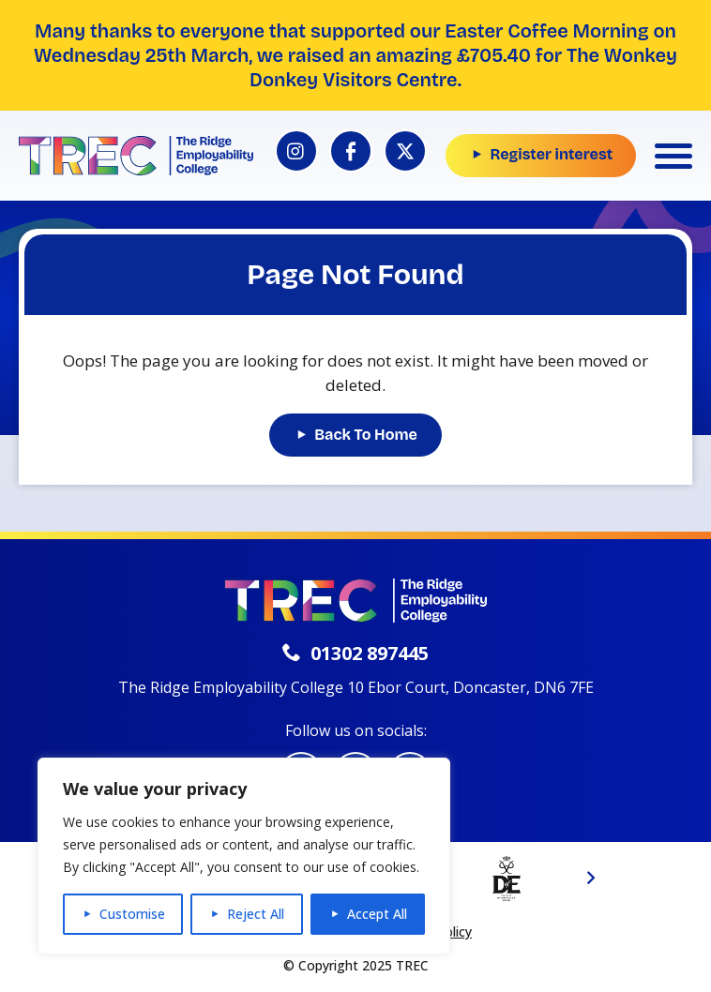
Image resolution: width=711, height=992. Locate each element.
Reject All (255, 914)
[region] (244, 856)
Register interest (551, 154)
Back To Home (365, 434)
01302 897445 (355, 653)
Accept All (377, 914)
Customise (132, 914)
